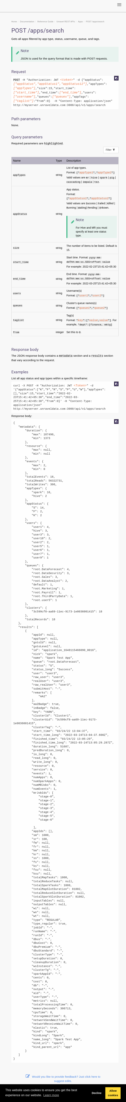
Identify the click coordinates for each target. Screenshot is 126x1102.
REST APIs (65, 21)
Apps (80, 21)
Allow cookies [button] (113, 1093)
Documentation (27, 21)
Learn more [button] (51, 1095)
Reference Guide (45, 21)
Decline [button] (97, 1093)
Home (14, 21)
